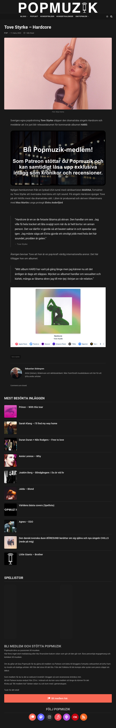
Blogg (23, 16)
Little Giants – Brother (31, 554)
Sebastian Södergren (34, 368)
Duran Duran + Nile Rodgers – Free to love (41, 439)
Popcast (34, 16)
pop (6, 33)
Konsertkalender (64, 16)
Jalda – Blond (26, 489)
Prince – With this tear (31, 407)
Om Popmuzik (81, 16)
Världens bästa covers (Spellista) (36, 505)
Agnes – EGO (26, 521)
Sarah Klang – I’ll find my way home (38, 423)
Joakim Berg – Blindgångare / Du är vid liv (41, 472)
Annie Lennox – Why (30, 456)
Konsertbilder (47, 16)
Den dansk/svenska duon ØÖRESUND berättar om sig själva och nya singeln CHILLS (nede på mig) (64, 540)
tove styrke (16, 357)
